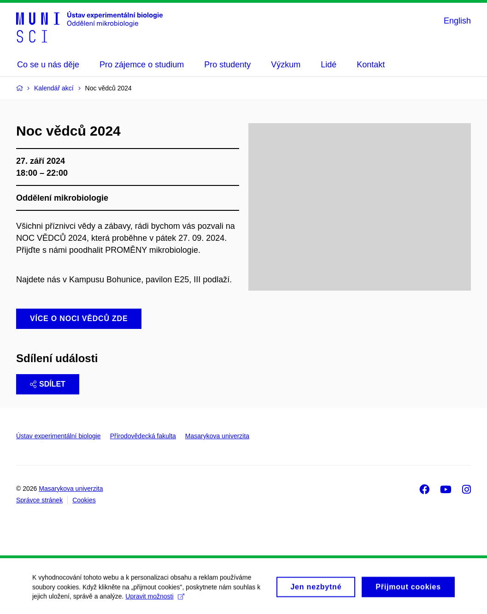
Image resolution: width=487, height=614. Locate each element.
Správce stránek (39, 500)
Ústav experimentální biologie (58, 436)
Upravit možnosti (154, 600)
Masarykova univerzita (217, 436)
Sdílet (47, 384)
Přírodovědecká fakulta (143, 436)
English (457, 20)
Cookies (84, 500)
